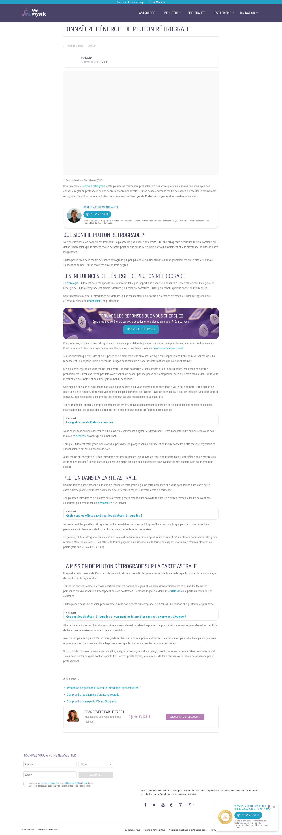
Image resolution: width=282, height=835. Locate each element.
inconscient (94, 301)
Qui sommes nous (132, 830)
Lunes (92, 46)
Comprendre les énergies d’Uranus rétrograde (93, 694)
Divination (247, 13)
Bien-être (171, 13)
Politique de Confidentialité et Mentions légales (188, 830)
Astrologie (75, 46)
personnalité (105, 503)
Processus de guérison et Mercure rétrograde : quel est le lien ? (103, 688)
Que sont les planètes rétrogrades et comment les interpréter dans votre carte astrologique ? (126, 616)
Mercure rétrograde (93, 186)
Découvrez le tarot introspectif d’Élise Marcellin (141, 2)
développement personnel (168, 348)
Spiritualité (197, 13)
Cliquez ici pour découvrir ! (185, 716)
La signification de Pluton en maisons (89, 422)
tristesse (175, 591)
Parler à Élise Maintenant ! (100, 207)
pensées (81, 436)
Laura (88, 57)
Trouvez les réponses (141, 329)
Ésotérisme (222, 13)
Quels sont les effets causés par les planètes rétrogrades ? (104, 515)
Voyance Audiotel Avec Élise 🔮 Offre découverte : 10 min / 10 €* (252, 807)
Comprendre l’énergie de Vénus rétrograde (91, 701)
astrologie (72, 283)
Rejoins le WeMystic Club (154, 830)
